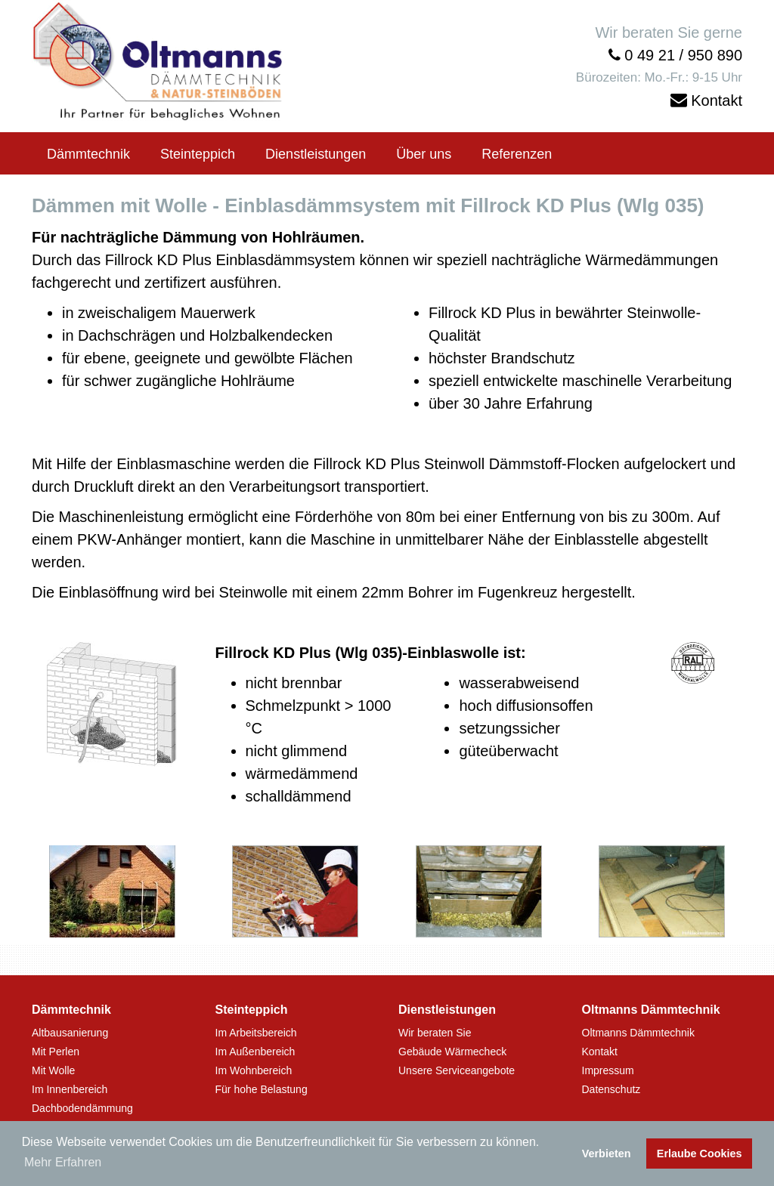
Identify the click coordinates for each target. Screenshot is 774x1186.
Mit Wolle (53, 1070)
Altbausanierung (70, 1033)
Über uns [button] (423, 154)
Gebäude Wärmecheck (452, 1051)
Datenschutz (611, 1089)
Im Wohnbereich (254, 1070)
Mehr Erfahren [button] (62, 1162)
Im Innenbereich (69, 1089)
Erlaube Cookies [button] (699, 1153)
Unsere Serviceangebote (456, 1070)
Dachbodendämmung (82, 1108)
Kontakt (716, 100)
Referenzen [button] (516, 154)
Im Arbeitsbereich (256, 1033)
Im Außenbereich (255, 1051)
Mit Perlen (55, 1051)
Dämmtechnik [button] (88, 154)
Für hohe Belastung (261, 1089)
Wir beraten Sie (434, 1033)
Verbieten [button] (606, 1153)
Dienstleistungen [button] (315, 154)
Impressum (608, 1070)
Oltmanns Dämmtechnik (638, 1033)
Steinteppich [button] (197, 154)
